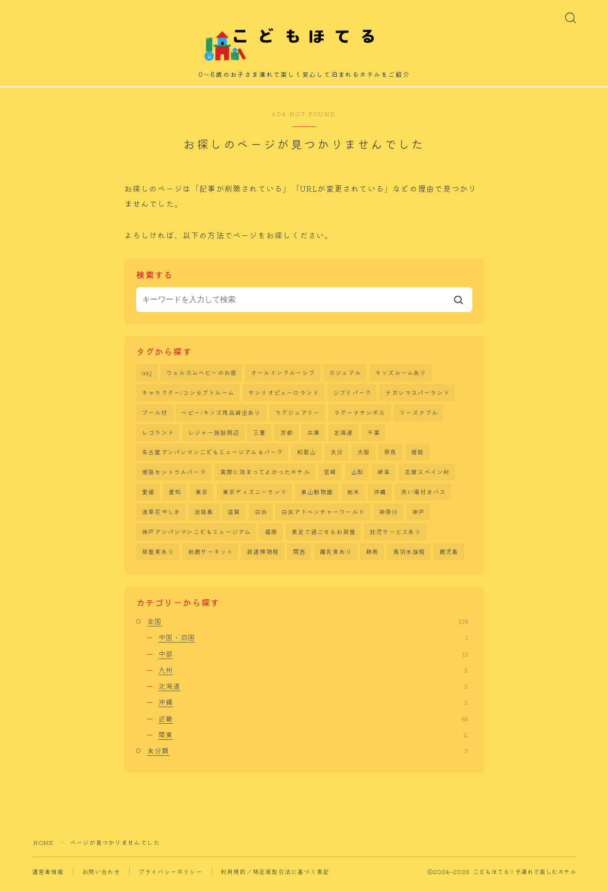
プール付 (155, 417)
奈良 (390, 457)
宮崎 (330, 477)
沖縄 (380, 498)
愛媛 (148, 498)
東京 (201, 498)
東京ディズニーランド (255, 498)
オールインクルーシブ (283, 377)
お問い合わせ (101, 878)
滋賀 (233, 518)
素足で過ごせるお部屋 (324, 538)
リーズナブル (419, 417)
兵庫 (313, 437)
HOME (43, 848)
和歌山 (306, 457)
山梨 (357, 477)
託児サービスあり (395, 538)
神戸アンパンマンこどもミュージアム (196, 538)
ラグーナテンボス (359, 417)
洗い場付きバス (423, 498)
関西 (299, 558)
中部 (313, 660)
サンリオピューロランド (283, 397)
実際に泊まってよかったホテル (265, 477)
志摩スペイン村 (427, 477)
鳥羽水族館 (409, 558)
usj (147, 377)
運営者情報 (48, 878)
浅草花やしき (161, 518)
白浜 (261, 518)
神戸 (418, 518)
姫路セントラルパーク (174, 477)
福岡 (271, 538)
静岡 (372, 558)
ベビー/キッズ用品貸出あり (221, 417)
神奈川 (389, 518)
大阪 (363, 457)
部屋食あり (158, 558)
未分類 (307, 757)
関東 (313, 741)
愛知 (175, 498)
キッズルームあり (401, 377)
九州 (313, 676)
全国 (307, 627)
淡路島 (204, 518)
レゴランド (158, 437)
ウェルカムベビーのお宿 (201, 377)
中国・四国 (313, 644)
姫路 (417, 457)
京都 (286, 437)
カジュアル (345, 377)
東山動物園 (317, 498)
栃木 (353, 498)
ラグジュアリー (297, 417)
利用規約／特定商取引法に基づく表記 (275, 878)
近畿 (313, 725)
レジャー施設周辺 (214, 437)
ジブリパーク (352, 397)
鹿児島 (449, 558)
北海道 (343, 437)
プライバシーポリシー (171, 878)
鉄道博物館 (263, 558)
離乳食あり (336, 558)
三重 (259, 437)
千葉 (373, 437)
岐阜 (384, 477)
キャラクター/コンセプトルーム (188, 397)
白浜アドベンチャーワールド (323, 518)
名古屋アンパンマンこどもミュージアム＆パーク (212, 457)
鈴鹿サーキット (210, 558)
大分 (336, 457)
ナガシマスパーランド (417, 397)
